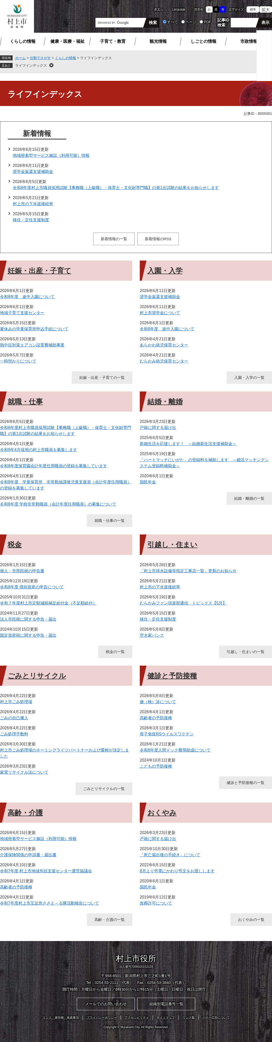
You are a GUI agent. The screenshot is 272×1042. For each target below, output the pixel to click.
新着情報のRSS (158, 239)
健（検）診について (158, 702)
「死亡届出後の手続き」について (170, 855)
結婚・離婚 (165, 402)
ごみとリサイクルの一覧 (104, 788)
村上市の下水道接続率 (33, 204)
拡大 (266, 10)
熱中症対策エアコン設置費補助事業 (32, 345)
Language (178, 9)
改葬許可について (156, 903)
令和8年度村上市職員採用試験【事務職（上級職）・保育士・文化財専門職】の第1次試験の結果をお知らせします (116, 188)
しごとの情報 (203, 41)
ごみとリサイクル (37, 676)
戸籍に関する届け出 (158, 427)
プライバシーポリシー (102, 1017)
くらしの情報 (23, 41)
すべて (172, 22)
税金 (15, 545)
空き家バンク (152, 635)
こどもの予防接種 (156, 766)
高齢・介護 (25, 813)
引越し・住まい (172, 545)
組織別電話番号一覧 (166, 1004)
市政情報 (248, 41)
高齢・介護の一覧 (109, 919)
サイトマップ (166, 1017)
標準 (253, 9)
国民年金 (148, 482)
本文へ (158, 9)
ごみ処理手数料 (14, 734)
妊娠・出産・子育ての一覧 (102, 377)
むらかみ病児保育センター (164, 361)
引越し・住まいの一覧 (245, 652)
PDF (207, 22)
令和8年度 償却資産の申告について (32, 587)
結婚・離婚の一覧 (249, 498)
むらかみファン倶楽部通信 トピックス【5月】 (183, 603)
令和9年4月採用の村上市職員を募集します (38, 450)
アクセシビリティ (137, 1017)
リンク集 (189, 1017)
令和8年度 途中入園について (27, 297)
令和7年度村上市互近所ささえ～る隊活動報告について (49, 903)
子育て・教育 (113, 41)
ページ (191, 22)
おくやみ (162, 813)
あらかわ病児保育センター (164, 345)
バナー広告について (216, 1017)
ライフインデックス (31, 65)
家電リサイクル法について (24, 772)
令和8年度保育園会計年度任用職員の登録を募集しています (53, 466)
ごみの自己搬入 (14, 718)
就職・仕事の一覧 (109, 520)
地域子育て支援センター (22, 313)
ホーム (20, 58)
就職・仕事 (25, 402)
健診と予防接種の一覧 (245, 782)
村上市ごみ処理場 (16, 702)
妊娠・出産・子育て (39, 271)
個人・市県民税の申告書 (22, 571)
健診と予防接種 (172, 676)
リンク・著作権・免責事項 (61, 1017)
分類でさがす (40, 58)
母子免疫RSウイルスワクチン (167, 734)
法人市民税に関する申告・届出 (28, 619)
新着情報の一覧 (114, 239)
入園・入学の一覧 (249, 377)
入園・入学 (165, 271)
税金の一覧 (115, 652)
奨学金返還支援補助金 (33, 171)
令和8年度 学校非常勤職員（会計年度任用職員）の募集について (58, 504)
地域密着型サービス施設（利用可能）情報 (51, 155)
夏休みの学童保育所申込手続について (34, 329)
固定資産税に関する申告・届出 (28, 635)
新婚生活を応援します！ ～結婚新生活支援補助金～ (188, 444)
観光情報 (158, 41)
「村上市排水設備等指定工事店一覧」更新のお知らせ (188, 571)
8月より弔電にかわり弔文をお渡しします (177, 871)
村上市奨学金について (160, 313)
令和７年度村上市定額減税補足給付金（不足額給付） (48, 603)
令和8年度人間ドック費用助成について (175, 750)
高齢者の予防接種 (156, 718)
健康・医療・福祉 (67, 41)
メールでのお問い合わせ (106, 1004)
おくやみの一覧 (251, 919)
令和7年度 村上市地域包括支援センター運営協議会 (46, 871)
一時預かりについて (18, 361)
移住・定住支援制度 (31, 220)
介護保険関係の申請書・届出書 (28, 855)
